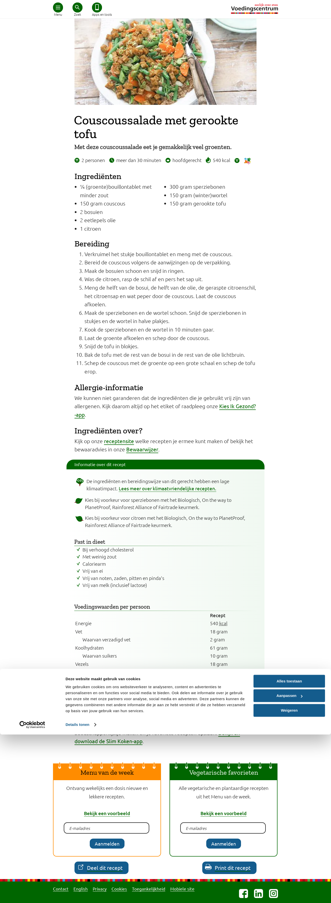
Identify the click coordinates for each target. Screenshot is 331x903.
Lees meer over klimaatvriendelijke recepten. (167, 488)
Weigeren (289, 879)
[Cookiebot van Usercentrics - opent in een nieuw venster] (32, 893)
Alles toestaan (289, 850)
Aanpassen (289, 864)
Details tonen (77, 893)
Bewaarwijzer (142, 449)
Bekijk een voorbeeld (107, 813)
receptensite (119, 441)
